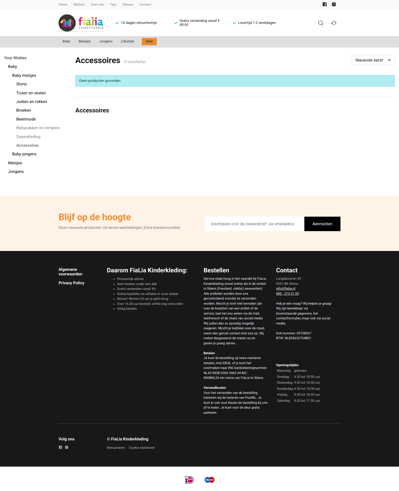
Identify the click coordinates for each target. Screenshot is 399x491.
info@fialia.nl (285, 289)
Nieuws (127, 5)
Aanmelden (322, 223)
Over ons (97, 5)
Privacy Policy (71, 282)
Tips (113, 5)
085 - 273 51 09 (287, 294)
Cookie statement (142, 448)
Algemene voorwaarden (70, 271)
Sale (149, 41)
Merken (79, 5)
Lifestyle (127, 41)
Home (63, 5)
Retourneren (116, 448)
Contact (145, 5)
